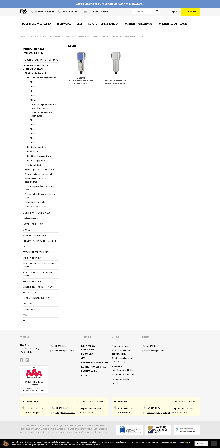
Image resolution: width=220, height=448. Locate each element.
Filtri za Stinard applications (123, 36)
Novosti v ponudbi (120, 378)
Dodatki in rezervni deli (35, 206)
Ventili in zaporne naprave (38, 286)
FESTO (26, 320)
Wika (25, 314)
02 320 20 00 (154, 408)
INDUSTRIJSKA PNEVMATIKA (40, 36)
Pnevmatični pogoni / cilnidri (40, 240)
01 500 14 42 (61, 346)
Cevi (25, 246)
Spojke (26, 229)
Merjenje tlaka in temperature (40, 59)
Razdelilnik (29, 292)
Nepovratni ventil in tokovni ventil (39, 265)
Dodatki (27, 303)
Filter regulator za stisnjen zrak (40, 169)
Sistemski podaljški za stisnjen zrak (39, 188)
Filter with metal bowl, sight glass (43, 114)
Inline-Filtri (32, 151)
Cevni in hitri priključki (36, 252)
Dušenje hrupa (31, 218)
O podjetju (117, 365)
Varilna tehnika (32, 257)
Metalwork (29, 309)
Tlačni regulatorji (33, 165)
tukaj (186, 442)
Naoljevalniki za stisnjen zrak (38, 174)
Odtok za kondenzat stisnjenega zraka (40, 196)
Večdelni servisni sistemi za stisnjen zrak (37, 180)
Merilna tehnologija (34, 235)
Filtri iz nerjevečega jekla (39, 156)
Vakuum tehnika (32, 281)
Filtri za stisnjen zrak (100, 36)
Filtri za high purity (36, 160)
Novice (115, 383)
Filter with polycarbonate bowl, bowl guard (44, 106)
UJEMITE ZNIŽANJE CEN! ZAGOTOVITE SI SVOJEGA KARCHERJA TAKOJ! (110, 3)
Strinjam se (201, 443)
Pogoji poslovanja (120, 346)
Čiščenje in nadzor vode (36, 298)
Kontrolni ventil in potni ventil (37, 274)
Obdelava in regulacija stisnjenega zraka (72, 36)
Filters (140, 36)
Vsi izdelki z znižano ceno (123, 374)
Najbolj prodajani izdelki (123, 370)
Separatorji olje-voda (35, 202)
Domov (23, 36)
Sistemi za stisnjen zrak (36, 212)
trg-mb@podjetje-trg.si (158, 412)
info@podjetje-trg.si (98, 12)
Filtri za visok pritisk (36, 147)
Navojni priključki (33, 224)
